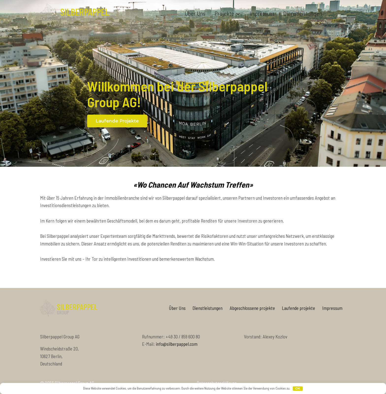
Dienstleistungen (302, 13)
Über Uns (177, 308)
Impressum (262, 13)
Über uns (195, 13)
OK (297, 388)
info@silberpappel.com (176, 344)
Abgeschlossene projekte (252, 308)
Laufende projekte (298, 308)
